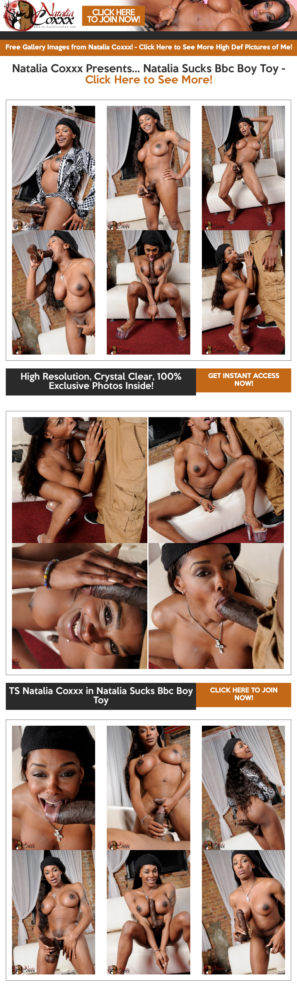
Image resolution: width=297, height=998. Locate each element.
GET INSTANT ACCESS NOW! (243, 380)
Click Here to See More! (148, 80)
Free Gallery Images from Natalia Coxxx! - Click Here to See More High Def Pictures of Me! (148, 48)
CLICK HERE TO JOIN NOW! (244, 694)
